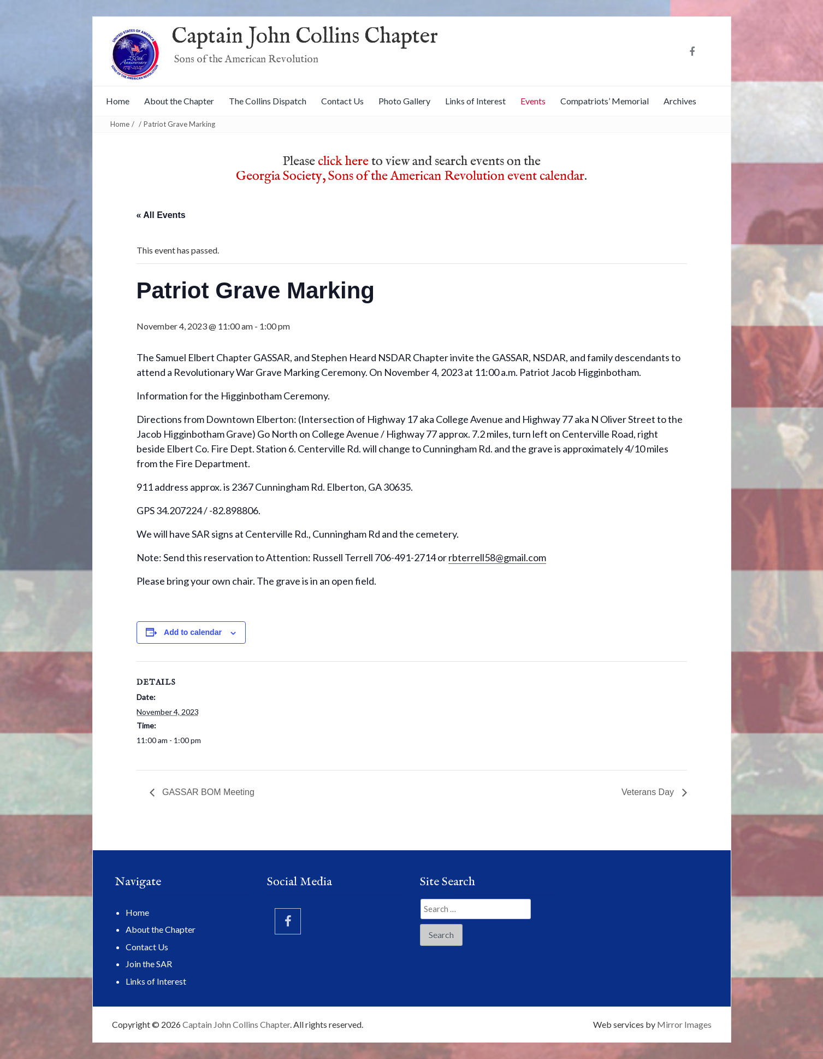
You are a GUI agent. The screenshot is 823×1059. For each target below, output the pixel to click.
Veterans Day (649, 792)
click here (343, 161)
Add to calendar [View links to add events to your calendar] (193, 632)
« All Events (161, 215)
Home (117, 101)
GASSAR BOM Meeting (207, 792)
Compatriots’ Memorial (604, 101)
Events (533, 101)
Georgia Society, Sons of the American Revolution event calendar (410, 176)
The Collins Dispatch (267, 101)
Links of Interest (475, 101)
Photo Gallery (404, 101)
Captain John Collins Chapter (304, 37)
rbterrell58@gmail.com (497, 557)
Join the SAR (149, 963)
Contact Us (342, 101)
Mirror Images (684, 1024)
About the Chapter (179, 101)
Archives (680, 101)
